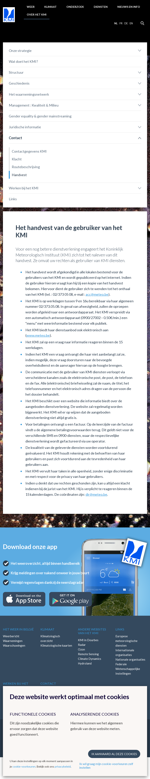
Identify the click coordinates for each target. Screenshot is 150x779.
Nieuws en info (128, 6)
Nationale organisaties (130, 659)
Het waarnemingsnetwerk (29, 94)
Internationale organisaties (124, 652)
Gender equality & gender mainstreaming (40, 116)
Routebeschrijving (26, 167)
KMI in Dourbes (88, 640)
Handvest (19, 175)
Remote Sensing (88, 654)
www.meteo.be (38, 335)
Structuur (16, 72)
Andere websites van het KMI (92, 631)
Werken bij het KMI (23, 188)
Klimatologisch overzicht (50, 638)
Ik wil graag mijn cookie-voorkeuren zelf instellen (106, 765)
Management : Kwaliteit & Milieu (34, 105)
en (131, 23)
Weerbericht (11, 636)
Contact (15, 138)
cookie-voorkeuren (24, 766)
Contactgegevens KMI (29, 151)
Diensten (101, 6)
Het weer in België (18, 629)
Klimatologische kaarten (56, 645)
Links (13, 199)
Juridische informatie (25, 127)
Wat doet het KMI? (23, 61)
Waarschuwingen (14, 645)
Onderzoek (75, 6)
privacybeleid (63, 766)
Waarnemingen (12, 641)
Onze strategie (20, 50)
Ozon (81, 649)
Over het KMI (36, 14)
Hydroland (85, 663)
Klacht (17, 159)
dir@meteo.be (96, 494)
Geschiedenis (19, 83)
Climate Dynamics (89, 658)
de (126, 23)
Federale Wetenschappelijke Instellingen (127, 668)
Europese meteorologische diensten (126, 640)
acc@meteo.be (97, 294)
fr (121, 23)
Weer (31, 6)
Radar (82, 644)
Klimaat (50, 6)
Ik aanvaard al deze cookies (114, 754)
